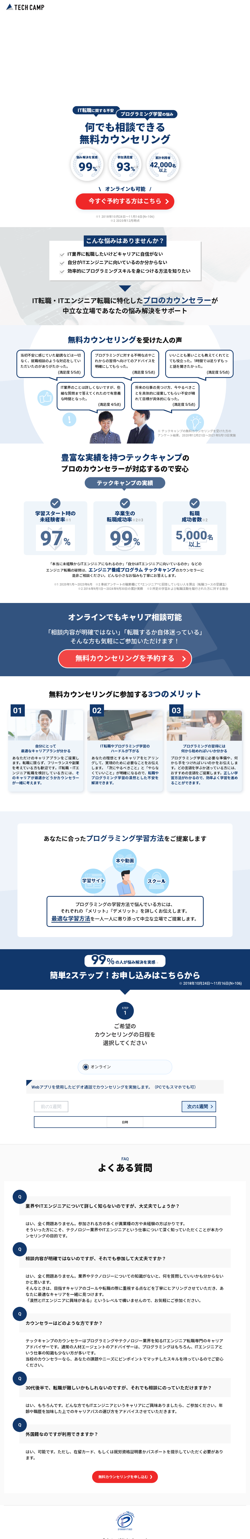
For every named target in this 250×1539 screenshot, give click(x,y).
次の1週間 (197, 1106)
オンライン (101, 1067)
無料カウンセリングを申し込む (125, 1477)
